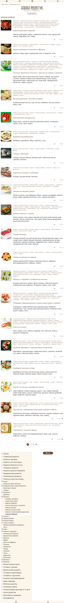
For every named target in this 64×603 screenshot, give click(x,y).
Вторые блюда (33, 133)
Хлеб (5, 529)
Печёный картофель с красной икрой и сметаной (32, 348)
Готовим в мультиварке (12, 573)
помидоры (16, 299)
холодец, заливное (11, 499)
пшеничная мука (44, 44)
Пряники (6, 551)
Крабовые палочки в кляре (24, 368)
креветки (59, 296)
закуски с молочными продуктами (23, 342)
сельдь (57, 148)
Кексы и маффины (9, 542)
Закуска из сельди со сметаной (25, 173)
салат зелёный (25, 299)
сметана (60, 112)
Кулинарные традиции (12, 595)
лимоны (39, 186)
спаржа (41, 69)
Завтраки (6, 492)
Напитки (6, 562)
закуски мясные (10, 507)
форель (25, 46)
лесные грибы (28, 295)
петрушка (16, 276)
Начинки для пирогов (10, 533)
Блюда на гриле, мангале (12, 484)
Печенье (6, 544)
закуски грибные (33, 293)
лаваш (31, 252)
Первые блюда (8, 518)
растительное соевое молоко (21, 61)
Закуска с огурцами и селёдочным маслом (30, 279)
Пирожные (7, 547)
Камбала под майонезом (23, 137)
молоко (41, 205)
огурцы (49, 274)
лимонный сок (33, 69)
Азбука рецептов (32, 8)
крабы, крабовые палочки (42, 25)
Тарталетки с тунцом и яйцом (25, 430)
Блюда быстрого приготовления (14, 486)
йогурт (31, 229)
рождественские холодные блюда (23, 24)
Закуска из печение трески (23, 191)
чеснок (21, 95)
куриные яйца (33, 44)
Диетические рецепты (12, 570)
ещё (48, 453)
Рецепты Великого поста (13, 465)
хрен (34, 231)
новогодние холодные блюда (33, 63)
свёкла (30, 231)
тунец (14, 426)
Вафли (5, 540)
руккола (54, 344)
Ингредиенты (8, 598)
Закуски (56, 24)
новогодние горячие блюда (47, 22)
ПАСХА (41, 403)
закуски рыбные (18, 25)
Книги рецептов (9, 592)
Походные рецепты (10, 468)
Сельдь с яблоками (21, 154)
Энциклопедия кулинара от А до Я (16, 589)
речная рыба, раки (19, 114)
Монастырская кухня (11, 564)
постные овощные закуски (28, 66)
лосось (42, 93)
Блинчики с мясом (9, 488)
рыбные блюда (23, 133)
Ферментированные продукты (13, 525)
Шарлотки (6, 555)
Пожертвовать (32, 13)
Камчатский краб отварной (24, 31)
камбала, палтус (44, 131)
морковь (37, 323)
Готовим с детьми (10, 567)
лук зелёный (46, 344)
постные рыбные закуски (43, 27)
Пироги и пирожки (9, 531)
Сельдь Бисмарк (19, 234)
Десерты (6, 560)
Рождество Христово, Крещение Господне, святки (35, 21)
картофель (42, 133)
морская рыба (53, 208)
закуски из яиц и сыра (55, 64)
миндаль (30, 68)
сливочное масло (29, 27)
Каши (5, 481)
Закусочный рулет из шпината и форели (29, 50)
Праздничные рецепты (20, 68)
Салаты (5, 516)
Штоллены (7, 557)
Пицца (5, 549)
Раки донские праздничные (24, 118)
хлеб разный (50, 148)
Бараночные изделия (10, 536)
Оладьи (6, 490)
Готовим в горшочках (11, 575)
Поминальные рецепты (12, 476)
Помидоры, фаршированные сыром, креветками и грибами (36, 303)
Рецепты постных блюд (31, 22)
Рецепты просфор (10, 459)
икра (29, 341)
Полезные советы (10, 587)
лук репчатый (23, 69)
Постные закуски (29, 25)
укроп (46, 69)
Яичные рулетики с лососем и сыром (28, 99)
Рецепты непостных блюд (20, 44)
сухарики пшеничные (19, 208)
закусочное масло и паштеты (51, 63)
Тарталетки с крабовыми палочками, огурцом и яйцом (35, 410)
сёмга (51, 93)
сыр (20, 46)
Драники (6, 494)
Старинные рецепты (19, 319)
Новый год (16, 21)
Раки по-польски (19, 327)
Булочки (6, 538)
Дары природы (9, 581)
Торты (5, 553)
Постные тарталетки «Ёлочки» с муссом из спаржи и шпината (37, 73)
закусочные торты (11, 501)
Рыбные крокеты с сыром (23, 213)
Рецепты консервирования (13, 578)
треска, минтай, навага (28, 186)
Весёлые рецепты (10, 584)
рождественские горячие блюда (43, 24)
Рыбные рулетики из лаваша (24, 257)
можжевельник (56, 229)
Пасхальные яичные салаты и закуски (36, 425)
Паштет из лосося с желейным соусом (28, 387)
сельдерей (56, 186)
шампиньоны (17, 296)
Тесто (5, 527)
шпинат (31, 46)
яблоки (15, 150)
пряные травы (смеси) (47, 363)
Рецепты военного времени (14, 471)
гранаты (15, 69)
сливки (52, 382)
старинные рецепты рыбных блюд (29, 322)
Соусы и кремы (8, 523)
